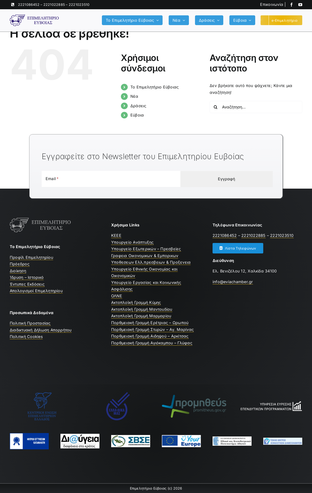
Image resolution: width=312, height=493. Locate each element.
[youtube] (300, 5)
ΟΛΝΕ (116, 295)
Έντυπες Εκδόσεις (27, 284)
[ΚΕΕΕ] (42, 393)
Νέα (134, 96)
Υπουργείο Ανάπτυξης (132, 242)
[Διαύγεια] (79, 435)
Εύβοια (137, 115)
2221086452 (28, 4)
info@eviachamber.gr (233, 281)
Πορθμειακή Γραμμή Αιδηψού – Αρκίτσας (150, 336)
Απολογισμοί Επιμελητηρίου (36, 290)
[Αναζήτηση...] (256, 107)
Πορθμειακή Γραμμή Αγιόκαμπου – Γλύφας (151, 342)
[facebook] (291, 5)
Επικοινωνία (271, 4)
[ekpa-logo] (232, 438)
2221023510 (79, 4)
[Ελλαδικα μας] (118, 393)
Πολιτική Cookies (26, 336)
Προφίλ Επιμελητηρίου (31, 257)
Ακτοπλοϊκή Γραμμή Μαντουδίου (141, 309)
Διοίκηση (18, 270)
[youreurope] (181, 437)
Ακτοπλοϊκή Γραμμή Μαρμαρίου (141, 315)
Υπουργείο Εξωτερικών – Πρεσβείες (146, 248)
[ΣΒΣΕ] (130, 437)
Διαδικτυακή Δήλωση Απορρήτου (41, 330)
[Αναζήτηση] (216, 107)
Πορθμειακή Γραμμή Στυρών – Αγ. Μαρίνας (152, 329)
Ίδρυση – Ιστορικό (27, 277)
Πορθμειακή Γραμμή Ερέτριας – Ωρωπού (149, 322)
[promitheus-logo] (194, 396)
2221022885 (54, 4)
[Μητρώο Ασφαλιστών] (282, 439)
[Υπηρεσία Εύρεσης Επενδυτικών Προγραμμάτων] (270, 402)
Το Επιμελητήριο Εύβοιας (154, 87)
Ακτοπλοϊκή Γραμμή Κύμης (136, 302)
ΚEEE (116, 235)
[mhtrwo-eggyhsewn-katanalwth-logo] (29, 435)
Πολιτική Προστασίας (30, 323)
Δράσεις (138, 105)
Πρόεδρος (19, 263)
